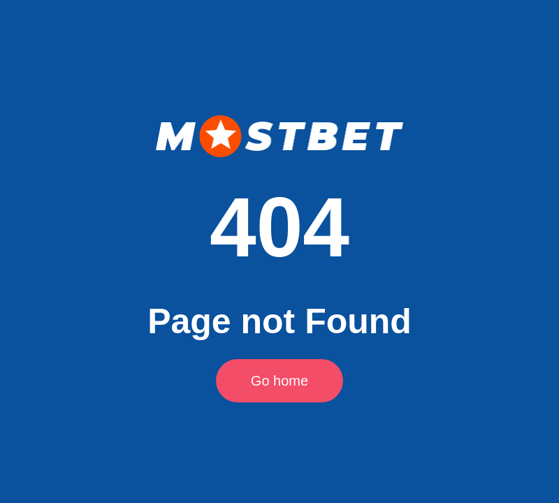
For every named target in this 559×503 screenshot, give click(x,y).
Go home (279, 380)
